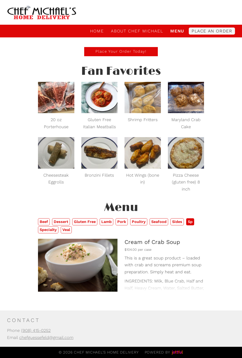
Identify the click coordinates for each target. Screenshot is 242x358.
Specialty (48, 229)
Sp (190, 221)
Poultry (139, 221)
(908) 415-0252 (36, 330)
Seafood (158, 221)
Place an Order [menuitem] (212, 30)
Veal (66, 229)
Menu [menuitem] (177, 30)
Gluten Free (85, 221)
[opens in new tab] (56, 97)
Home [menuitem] (97, 30)
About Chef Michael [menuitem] (137, 30)
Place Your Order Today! (120, 51)
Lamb (106, 221)
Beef (44, 221)
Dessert (61, 221)
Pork (121, 221)
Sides (177, 221)
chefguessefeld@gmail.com (46, 337)
